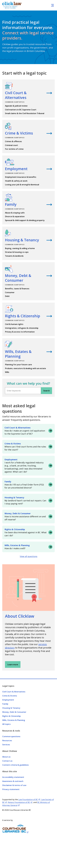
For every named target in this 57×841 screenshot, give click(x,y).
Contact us (7, 760)
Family (5, 704)
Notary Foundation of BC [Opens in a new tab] (19, 802)
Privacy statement (10, 789)
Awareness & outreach (12, 781)
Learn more (12, 664)
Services (6, 744)
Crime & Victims (9, 695)
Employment (8, 699)
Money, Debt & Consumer (14, 712)
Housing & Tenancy (11, 708)
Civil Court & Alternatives (13, 691)
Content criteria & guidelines (15, 765)
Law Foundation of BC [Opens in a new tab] (28, 799)
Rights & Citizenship (11, 716)
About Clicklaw (19, 616)
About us (6, 756)
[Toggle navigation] (52, 5)
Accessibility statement (13, 777)
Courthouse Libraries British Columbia (10, 7)
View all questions (28, 556)
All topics (6, 724)
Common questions (11, 736)
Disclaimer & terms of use (14, 785)
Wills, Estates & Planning (13, 720)
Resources (7, 740)
